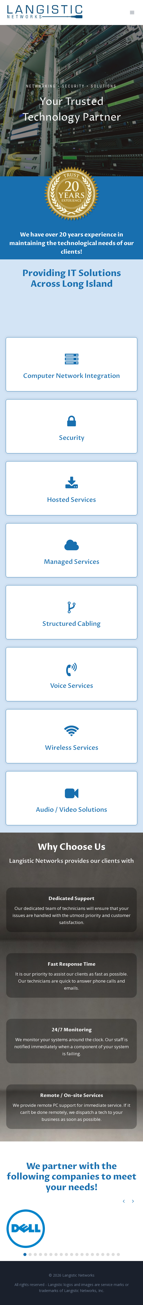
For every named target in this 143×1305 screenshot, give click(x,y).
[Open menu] (132, 12)
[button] (133, 1201)
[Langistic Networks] (45, 12)
